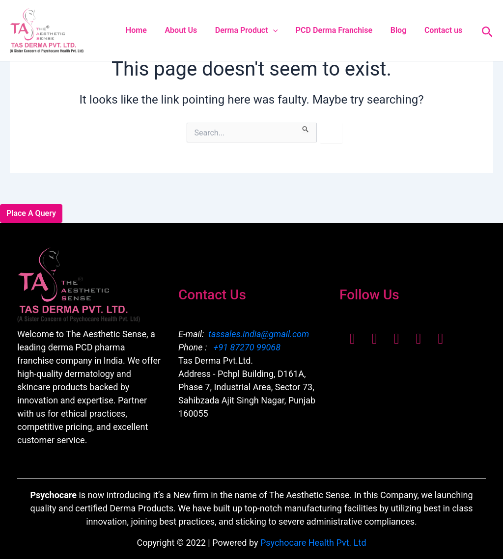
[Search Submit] (305, 128)
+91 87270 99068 (245, 347)
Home (148, 30)
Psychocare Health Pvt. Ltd (313, 542)
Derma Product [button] (254, 30)
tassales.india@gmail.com (258, 334)
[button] (281, 30)
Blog (402, 30)
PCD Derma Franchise (339, 30)
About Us (191, 30)
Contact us (444, 30)
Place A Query (31, 213)
